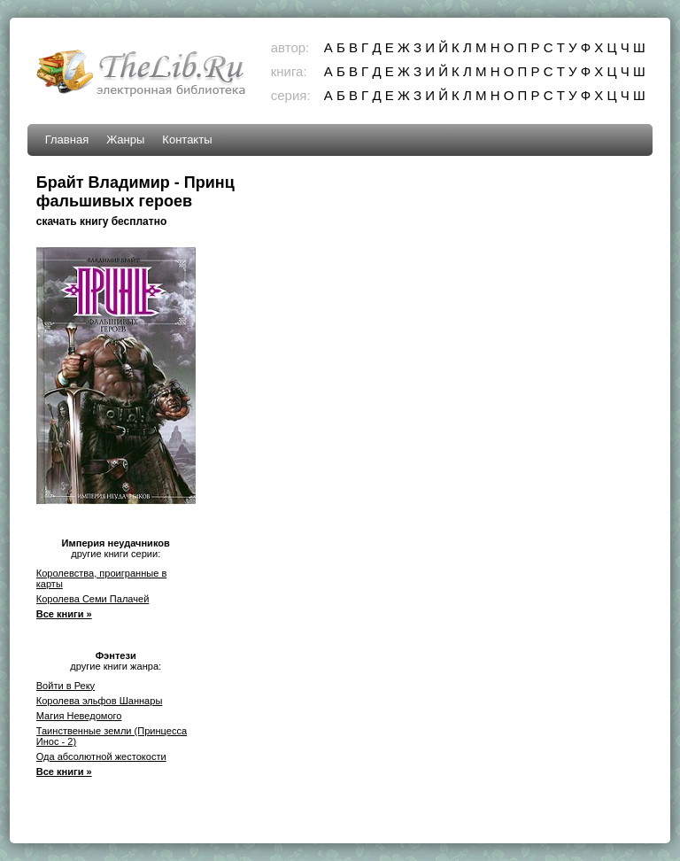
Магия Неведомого (79, 715)
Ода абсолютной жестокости (101, 756)
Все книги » (64, 614)
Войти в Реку (65, 685)
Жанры (125, 139)
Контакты (187, 139)
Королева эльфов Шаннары (99, 700)
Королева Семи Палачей (93, 598)
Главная (67, 139)
